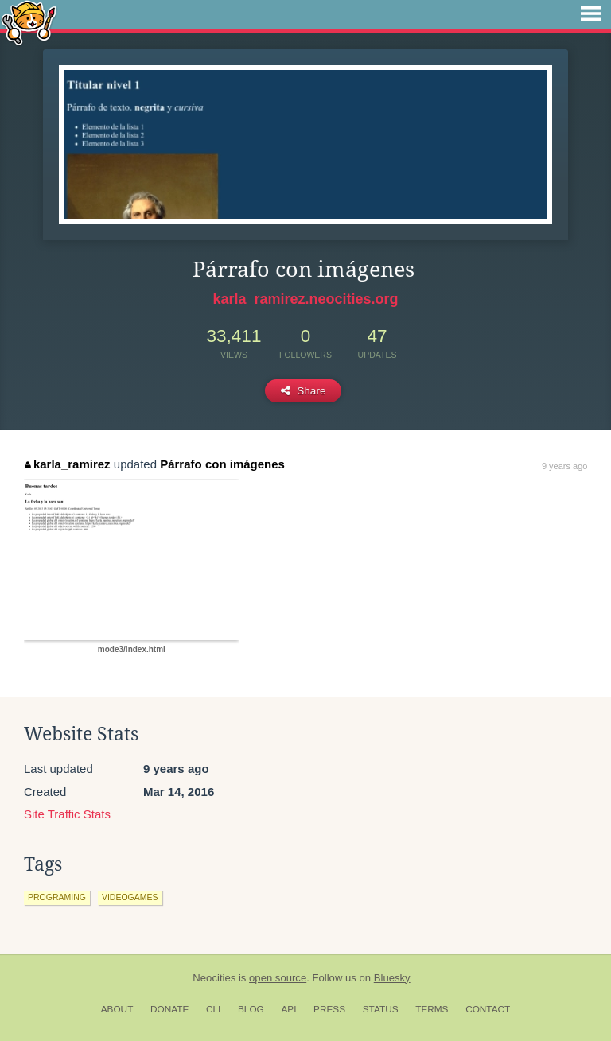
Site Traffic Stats (67, 814)
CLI (213, 1009)
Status (381, 1009)
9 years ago (564, 466)
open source (277, 978)
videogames (130, 897)
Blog (251, 1009)
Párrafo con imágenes (222, 464)
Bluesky (392, 978)
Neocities (214, 978)
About (117, 1009)
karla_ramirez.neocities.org (305, 299)
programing (57, 897)
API (288, 1009)
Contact (487, 1009)
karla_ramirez (67, 464)
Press (329, 1009)
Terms (431, 1009)
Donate (169, 1009)
